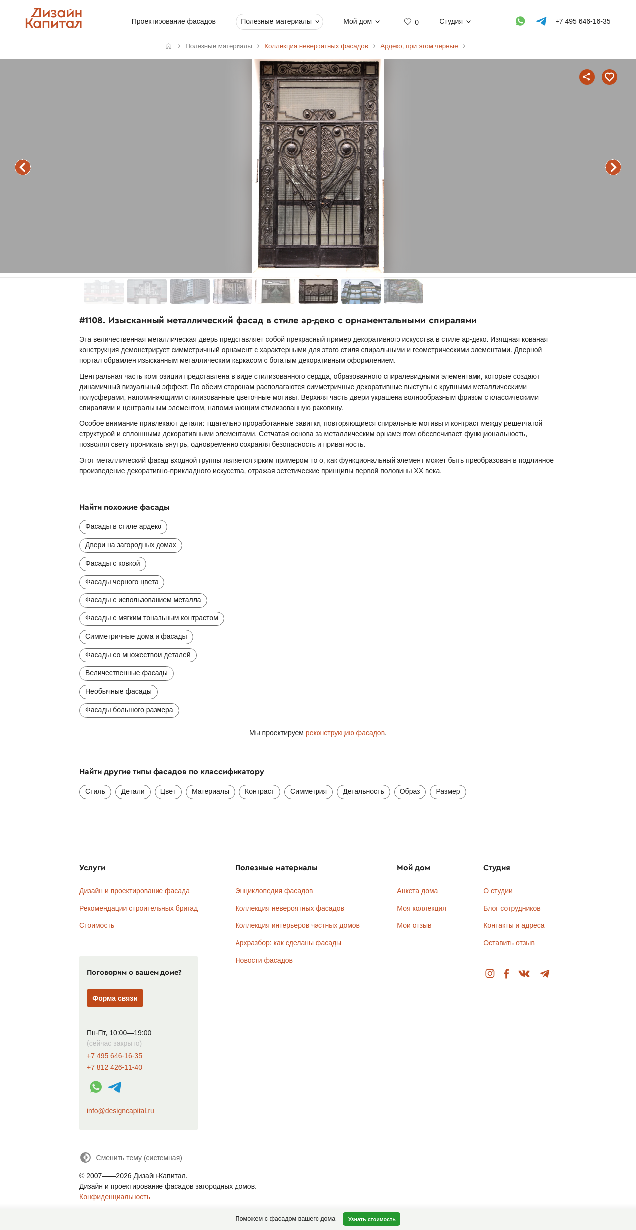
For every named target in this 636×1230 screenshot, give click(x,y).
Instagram (490, 974)
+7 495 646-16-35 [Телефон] (583, 21)
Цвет (168, 791)
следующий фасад (613, 167)
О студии (498, 891)
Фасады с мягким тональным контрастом (151, 618)
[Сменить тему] (131, 1157)
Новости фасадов (264, 960)
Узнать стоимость (372, 1219)
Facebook (506, 974)
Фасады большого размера (129, 710)
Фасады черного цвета (122, 582)
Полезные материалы (276, 21)
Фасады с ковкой (112, 563)
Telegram (545, 974)
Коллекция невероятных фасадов (289, 908)
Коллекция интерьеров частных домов (297, 925)
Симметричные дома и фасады (136, 636)
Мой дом (357, 21)
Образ (410, 791)
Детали (133, 791)
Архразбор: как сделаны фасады (288, 943)
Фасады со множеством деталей (138, 655)
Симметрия (308, 791)
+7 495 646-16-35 (114, 1056)
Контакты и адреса (513, 925)
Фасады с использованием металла (143, 600)
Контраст (259, 791)
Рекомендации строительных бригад (139, 908)
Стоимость (97, 925)
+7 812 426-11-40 (114, 1067)
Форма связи (115, 998)
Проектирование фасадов (174, 21)
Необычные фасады (118, 691)
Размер (448, 791)
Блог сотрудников (512, 908)
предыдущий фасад (23, 167)
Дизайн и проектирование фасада (135, 891)
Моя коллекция (421, 908)
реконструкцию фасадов (345, 733)
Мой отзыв (414, 925)
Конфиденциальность (115, 1197)
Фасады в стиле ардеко (123, 526)
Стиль (95, 791)
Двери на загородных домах (130, 545)
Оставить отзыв (509, 943)
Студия (451, 21)
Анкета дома (417, 891)
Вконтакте (524, 974)
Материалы (210, 791)
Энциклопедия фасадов (274, 891)
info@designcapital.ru (120, 1111)
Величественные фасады (126, 673)
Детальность (363, 791)
